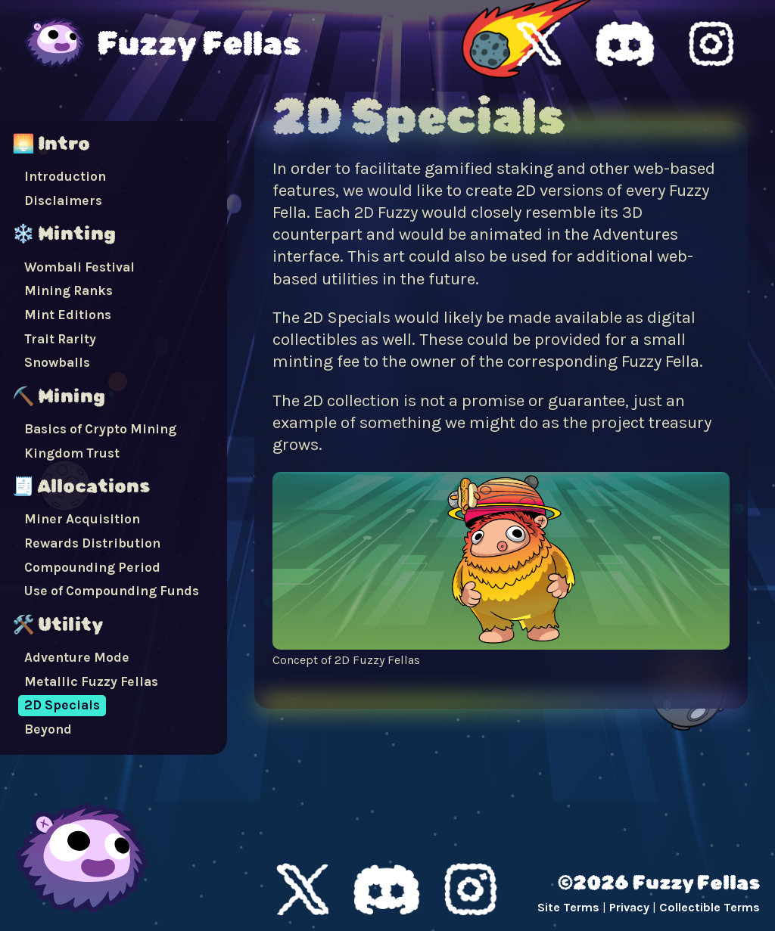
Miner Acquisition (82, 518)
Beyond (48, 729)
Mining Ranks (68, 290)
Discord (386, 889)
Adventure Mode (76, 657)
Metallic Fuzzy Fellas (91, 681)
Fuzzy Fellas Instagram (711, 44)
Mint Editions (67, 314)
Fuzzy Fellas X (539, 44)
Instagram (470, 889)
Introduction (65, 176)
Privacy (629, 907)
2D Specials (62, 704)
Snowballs (57, 362)
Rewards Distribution (92, 543)
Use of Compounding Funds (111, 590)
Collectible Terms (709, 907)
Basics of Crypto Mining (100, 428)
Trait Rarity (60, 338)
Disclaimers (63, 200)
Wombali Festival (79, 267)
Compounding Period (92, 567)
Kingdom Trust (72, 453)
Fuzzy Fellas (199, 44)
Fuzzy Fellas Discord (625, 44)
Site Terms (568, 907)
